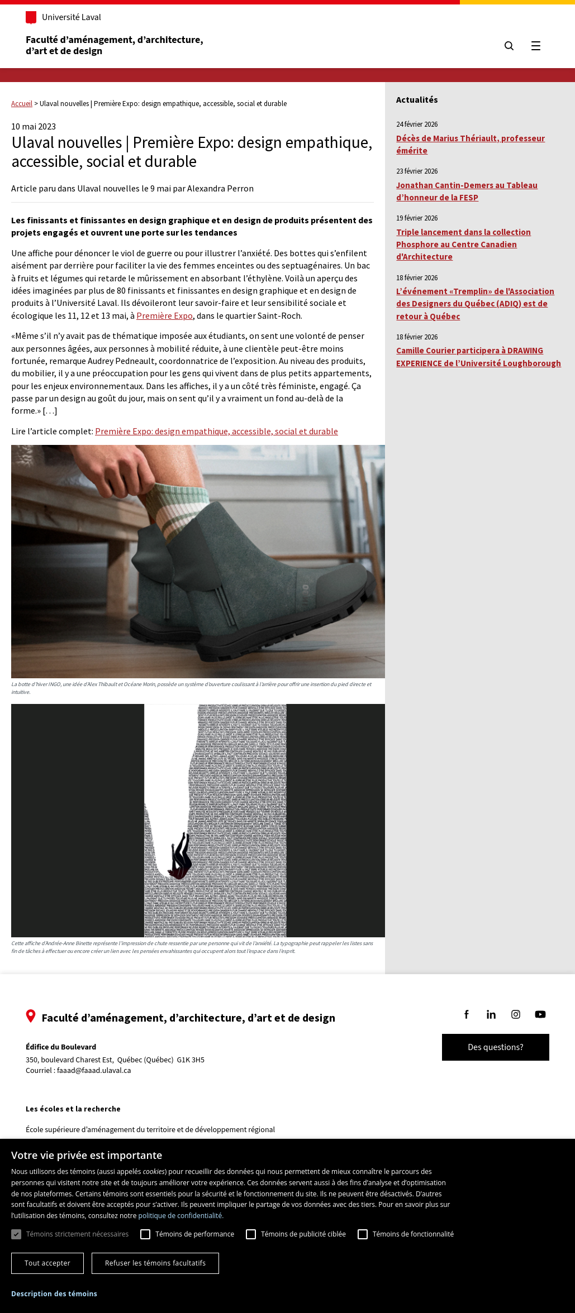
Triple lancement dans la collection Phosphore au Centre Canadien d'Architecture (463, 244)
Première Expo (164, 315)
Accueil (21, 103)
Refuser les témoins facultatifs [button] (155, 1263)
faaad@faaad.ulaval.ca (94, 1070)
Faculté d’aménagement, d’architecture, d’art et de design (115, 45)
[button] (54, 1294)
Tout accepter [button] (47, 1263)
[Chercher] (509, 45)
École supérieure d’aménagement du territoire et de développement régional (150, 1129)
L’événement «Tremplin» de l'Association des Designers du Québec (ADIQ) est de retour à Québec (475, 304)
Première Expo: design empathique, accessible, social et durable (216, 431)
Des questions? (496, 1047)
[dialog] (287, 1226)
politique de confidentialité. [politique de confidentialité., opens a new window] (181, 1215)
